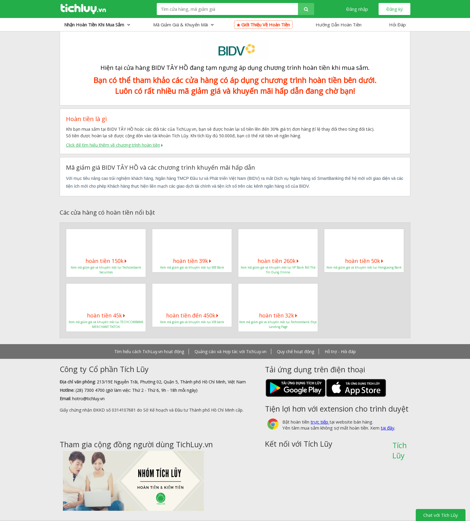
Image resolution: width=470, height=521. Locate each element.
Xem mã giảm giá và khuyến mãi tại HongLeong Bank (364, 267)
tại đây (387, 428)
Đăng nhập (357, 9)
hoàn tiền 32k (278, 315)
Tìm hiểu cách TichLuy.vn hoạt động (149, 351)
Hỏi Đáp (397, 25)
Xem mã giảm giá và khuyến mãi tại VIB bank (192, 322)
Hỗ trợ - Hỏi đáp (340, 351)
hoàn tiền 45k (106, 315)
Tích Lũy (399, 447)
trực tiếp (320, 422)
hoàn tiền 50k (364, 260)
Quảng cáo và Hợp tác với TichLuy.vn (230, 351)
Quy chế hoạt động (295, 351)
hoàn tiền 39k (192, 260)
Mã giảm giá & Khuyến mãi (183, 25)
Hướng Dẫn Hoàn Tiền (338, 25)
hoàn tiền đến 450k (192, 315)
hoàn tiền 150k (105, 260)
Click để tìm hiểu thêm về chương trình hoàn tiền (113, 145)
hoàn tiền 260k (278, 260)
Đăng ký (394, 9)
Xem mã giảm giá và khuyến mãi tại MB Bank (192, 267)
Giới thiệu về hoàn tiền (263, 25)
